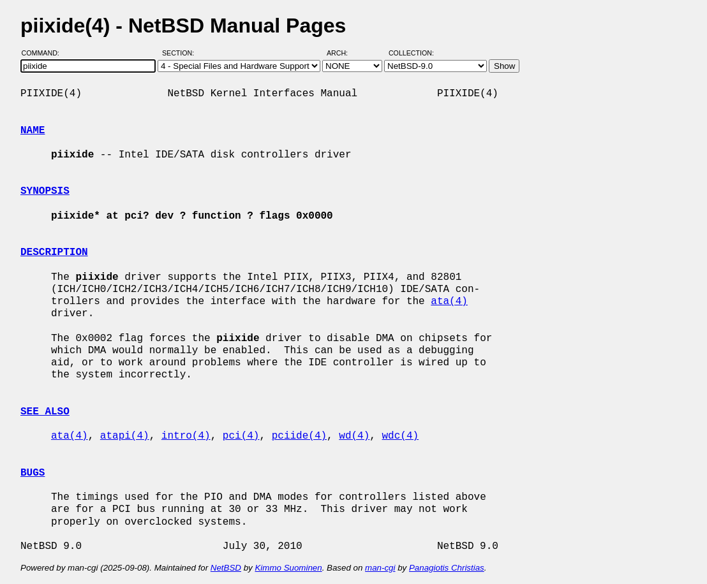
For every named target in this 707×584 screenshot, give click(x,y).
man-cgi (380, 568)
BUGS (32, 473)
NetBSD (226, 568)
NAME (32, 131)
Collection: (411, 53)
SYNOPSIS (45, 191)
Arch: (343, 53)
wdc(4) (400, 436)
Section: (181, 53)
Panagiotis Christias (446, 568)
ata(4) (449, 302)
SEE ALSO (45, 412)
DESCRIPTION (54, 252)
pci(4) (241, 436)
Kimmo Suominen (288, 568)
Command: (44, 53)
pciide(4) (299, 436)
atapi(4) (124, 436)
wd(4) (354, 436)
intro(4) (186, 436)
